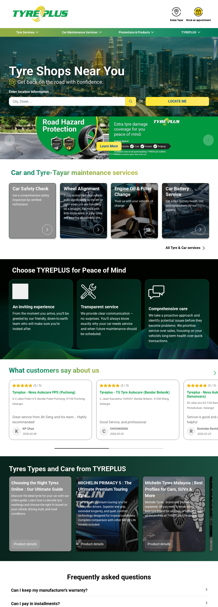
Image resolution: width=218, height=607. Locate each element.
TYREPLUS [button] (189, 32)
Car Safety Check (31, 188)
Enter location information (29, 92)
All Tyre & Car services (185, 248)
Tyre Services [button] (25, 32)
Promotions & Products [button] (134, 32)
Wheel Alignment (81, 188)
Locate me (177, 101)
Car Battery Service (177, 191)
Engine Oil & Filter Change (133, 191)
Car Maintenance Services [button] (80, 32)
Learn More (109, 146)
